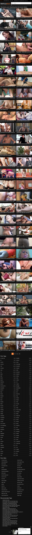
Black (8, 392)
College (8, 413)
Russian (23, 417)
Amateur (8, 362)
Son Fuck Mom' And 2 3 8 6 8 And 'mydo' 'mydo (10, 515)
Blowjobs (8, 396)
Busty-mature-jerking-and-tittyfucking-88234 (10, 522)
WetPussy (6, 3)
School (23, 419)
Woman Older (19, 476)
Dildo (8, 431)
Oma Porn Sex (19, 460)
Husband (23, 368)
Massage (23, 386)
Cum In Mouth (8, 423)
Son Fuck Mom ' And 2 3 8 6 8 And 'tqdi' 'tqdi (10, 504)
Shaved (23, 421)
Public (23, 407)
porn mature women (20, 489)
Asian (8, 370)
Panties (23, 400)
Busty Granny (4, 463)
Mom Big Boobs (4, 469)
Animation (8, 368)
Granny (8, 453)
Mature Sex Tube (4, 493)
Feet (8, 439)
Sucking (23, 435)
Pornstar (23, 404)
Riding (23, 413)
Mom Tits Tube (19, 467)
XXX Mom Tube (4, 460)
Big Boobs (8, 382)
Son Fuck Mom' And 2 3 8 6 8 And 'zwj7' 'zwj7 (10, 509)
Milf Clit (3, 467)
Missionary (23, 394)
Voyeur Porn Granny (20, 478)
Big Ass (8, 380)
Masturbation (23, 388)
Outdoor (23, 398)
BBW (8, 376)
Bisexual (8, 390)
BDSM (8, 378)
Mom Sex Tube (19, 482)
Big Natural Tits (8, 386)
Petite (23, 402)
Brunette (8, 405)
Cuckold (8, 421)
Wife (23, 455)
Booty (8, 400)
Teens (23, 439)
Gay (8, 449)
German (8, 451)
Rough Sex (23, 415)
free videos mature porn (21, 469)
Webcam (23, 451)
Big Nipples (8, 388)
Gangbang (8, 447)
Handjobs (23, 358)
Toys (23, 447)
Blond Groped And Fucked (7, 524)
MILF (23, 392)
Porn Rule (3, 478)
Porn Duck (19, 465)
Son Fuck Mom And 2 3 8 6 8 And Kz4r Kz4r (10, 516)
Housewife (23, 366)
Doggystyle (8, 433)
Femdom (8, 441)
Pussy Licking (23, 409)
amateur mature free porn (6, 491)
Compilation (8, 417)
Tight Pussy (23, 443)
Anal (8, 366)
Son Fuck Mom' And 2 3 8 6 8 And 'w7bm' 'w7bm (10, 510)
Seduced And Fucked (6, 507)
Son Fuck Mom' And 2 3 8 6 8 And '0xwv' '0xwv (10, 501)
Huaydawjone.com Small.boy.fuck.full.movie (10, 503)
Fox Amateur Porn (4, 465)
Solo (23, 427)
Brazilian (8, 402)
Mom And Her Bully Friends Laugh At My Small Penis (11, 505)
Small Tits (23, 425)
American (8, 364)
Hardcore (23, 360)
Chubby (8, 411)
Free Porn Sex (4, 476)
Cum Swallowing (8, 425)
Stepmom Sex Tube (20, 480)
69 (8, 360)
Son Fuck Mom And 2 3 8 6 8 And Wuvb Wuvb (10, 518)
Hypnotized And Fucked (6, 519)
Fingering (8, 445)
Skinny (23, 423)
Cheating (8, 409)
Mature (23, 390)
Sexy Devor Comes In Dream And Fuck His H (10, 520)
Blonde (8, 394)
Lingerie (23, 384)
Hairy (8, 455)
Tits (23, 445)
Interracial (23, 372)
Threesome (23, 441)
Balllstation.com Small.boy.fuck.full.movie (9, 508)
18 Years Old (8, 358)
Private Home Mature (5, 471)
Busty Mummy (19, 463)
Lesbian (23, 380)
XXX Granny (19, 473)
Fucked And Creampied (6, 517)
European (8, 435)
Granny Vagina (4, 480)
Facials (8, 437)
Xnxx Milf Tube (19, 471)
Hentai (23, 362)
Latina (23, 378)
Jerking (23, 376)
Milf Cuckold (3, 473)
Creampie (8, 419)
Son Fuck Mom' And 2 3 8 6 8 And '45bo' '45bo (10, 506)
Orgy (23, 396)
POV (23, 405)
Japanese (23, 374)
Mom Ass (3, 486)
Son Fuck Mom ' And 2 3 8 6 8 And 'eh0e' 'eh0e (10, 502)
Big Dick (8, 384)
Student (23, 433)
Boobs (8, 398)
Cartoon (8, 407)
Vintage (23, 449)
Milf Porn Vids (19, 493)
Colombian (8, 415)
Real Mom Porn (19, 491)
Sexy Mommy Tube (20, 484)
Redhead (23, 411)
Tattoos (23, 437)
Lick (23, 382)
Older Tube (3, 482)
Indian (23, 370)
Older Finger (19, 495)
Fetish (8, 443)
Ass (8, 372)
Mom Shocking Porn (5, 495)
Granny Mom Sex (4, 489)
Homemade (23, 364)
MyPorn (3, 484)
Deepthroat (8, 429)
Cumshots (8, 427)
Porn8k (18, 486)
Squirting (23, 429)
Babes (8, 374)
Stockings (23, 431)
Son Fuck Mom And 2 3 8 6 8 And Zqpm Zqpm (10, 523)
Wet (23, 453)
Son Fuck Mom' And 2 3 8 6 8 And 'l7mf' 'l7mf (10, 521)
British (8, 404)
